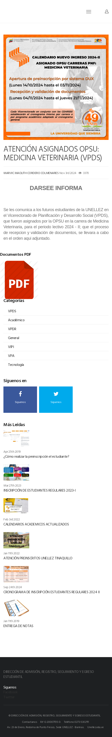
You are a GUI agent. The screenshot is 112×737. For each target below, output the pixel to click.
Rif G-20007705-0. (50, 722)
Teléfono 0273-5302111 (76, 722)
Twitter (9, 697)
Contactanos (29, 722)
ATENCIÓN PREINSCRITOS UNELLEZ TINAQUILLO (37, 558)
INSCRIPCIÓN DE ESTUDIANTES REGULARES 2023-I (39, 490)
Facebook (10, 692)
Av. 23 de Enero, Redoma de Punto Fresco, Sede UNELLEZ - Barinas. (45, 727)
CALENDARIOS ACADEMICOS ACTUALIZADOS (36, 524)
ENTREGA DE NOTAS (18, 625)
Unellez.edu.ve (95, 727)
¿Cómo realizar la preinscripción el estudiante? (36, 456)
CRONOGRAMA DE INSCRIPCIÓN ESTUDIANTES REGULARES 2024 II (51, 592)
